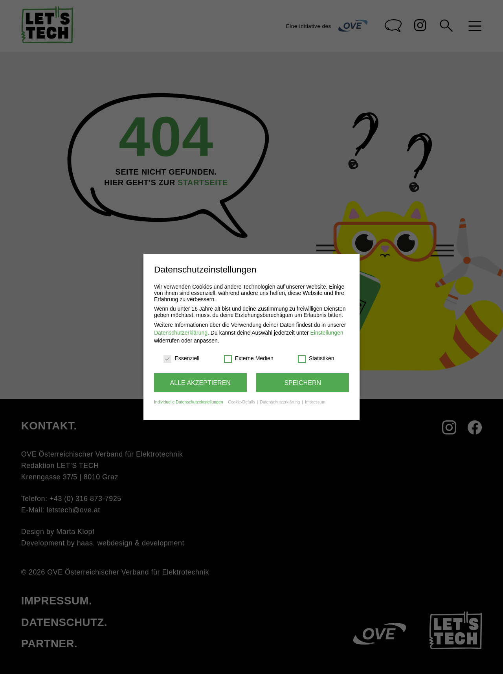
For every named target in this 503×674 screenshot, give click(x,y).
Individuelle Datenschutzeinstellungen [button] (188, 402)
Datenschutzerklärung (180, 333)
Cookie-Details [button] (242, 402)
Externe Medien (249, 358)
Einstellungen (326, 333)
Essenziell (181, 358)
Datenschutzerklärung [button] (280, 402)
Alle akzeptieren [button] (200, 382)
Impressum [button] (315, 402)
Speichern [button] (302, 382)
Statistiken (316, 358)
